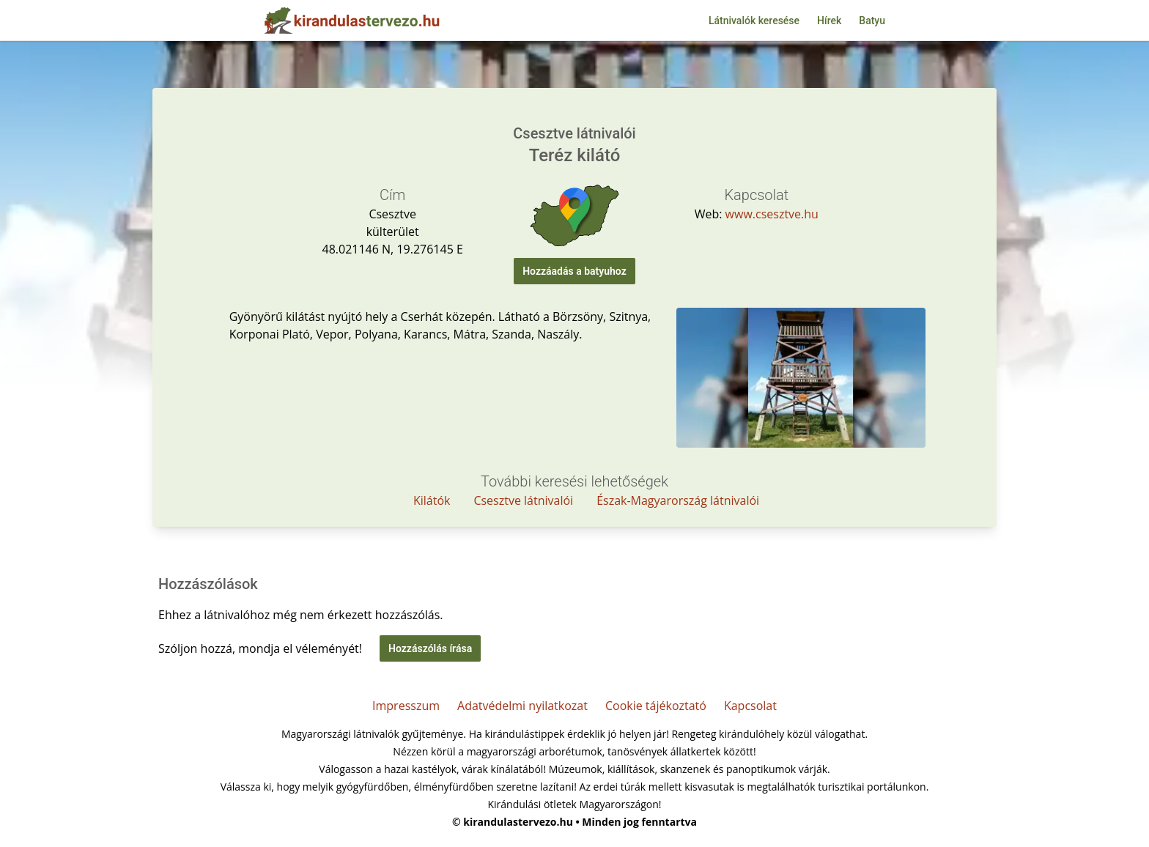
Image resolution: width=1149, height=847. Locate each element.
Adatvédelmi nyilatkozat (522, 706)
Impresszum (406, 706)
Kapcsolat (750, 706)
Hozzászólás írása (430, 648)
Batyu (872, 20)
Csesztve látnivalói (523, 500)
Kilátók (432, 500)
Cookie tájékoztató (655, 706)
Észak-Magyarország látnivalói (677, 500)
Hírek (829, 20)
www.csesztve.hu (772, 214)
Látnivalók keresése (754, 20)
